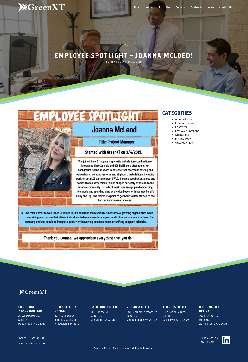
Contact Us (225, 7)
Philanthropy (183, 138)
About (150, 7)
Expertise (165, 7)
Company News (184, 123)
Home (137, 7)
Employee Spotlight (187, 131)
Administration (184, 119)
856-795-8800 (35, 338)
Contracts (196, 7)
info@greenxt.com (36, 343)
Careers (180, 7)
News (210, 7)
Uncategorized (184, 142)
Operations (182, 135)
